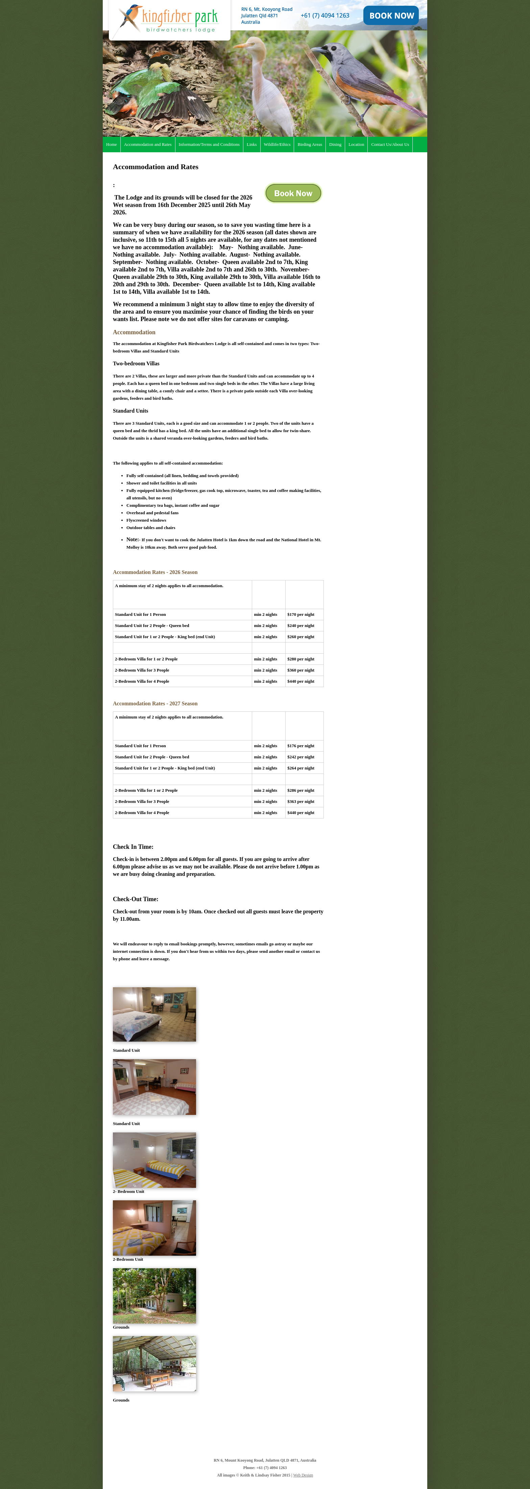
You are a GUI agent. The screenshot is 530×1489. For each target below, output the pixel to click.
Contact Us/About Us (390, 144)
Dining (335, 144)
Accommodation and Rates (148, 144)
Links (252, 144)
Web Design (303, 1475)
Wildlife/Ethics (277, 144)
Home (111, 144)
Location (356, 144)
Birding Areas (309, 144)
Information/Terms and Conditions (209, 144)
